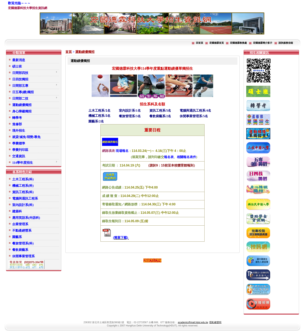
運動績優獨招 (84, 51)
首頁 (68, 51)
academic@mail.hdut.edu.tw (193, 322)
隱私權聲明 (215, 322)
